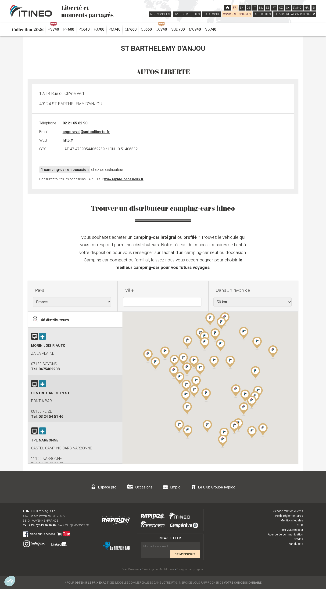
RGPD (299, 525)
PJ (99, 29)
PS (53, 28)
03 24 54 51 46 (51, 416)
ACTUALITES (262, 14)
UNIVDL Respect (292, 529)
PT (274, 7)
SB (210, 29)
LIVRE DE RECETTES (187, 14)
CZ (281, 7)
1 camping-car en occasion (65, 169)
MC (195, 29)
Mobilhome (167, 569)
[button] (244, 409)
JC (161, 28)
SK (288, 7)
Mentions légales (292, 520)
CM (130, 29)
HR (307, 7)
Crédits (298, 539)
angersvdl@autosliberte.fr (86, 132)
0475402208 (49, 369)
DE (248, 7)
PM (114, 29)
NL (261, 7)
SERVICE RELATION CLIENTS (295, 14)
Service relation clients (288, 511)
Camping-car (150, 569)
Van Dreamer (131, 569)
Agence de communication (285, 534)
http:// (68, 140)
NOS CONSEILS (160, 14)
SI (314, 7)
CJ (146, 29)
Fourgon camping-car (190, 569)
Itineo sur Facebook (39, 533)
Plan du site (295, 544)
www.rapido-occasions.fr (123, 179)
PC (84, 29)
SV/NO (297, 7)
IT (255, 7)
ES (267, 7)
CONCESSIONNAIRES (237, 14)
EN (242, 7)
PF (68, 29)
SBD (178, 29)
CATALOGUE (212, 14)
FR (234, 7)
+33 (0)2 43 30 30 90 (42, 525)
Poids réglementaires (289, 515)
